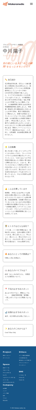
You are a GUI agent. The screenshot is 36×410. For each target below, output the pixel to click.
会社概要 (5, 388)
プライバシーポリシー (24, 362)
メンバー (5, 390)
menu (31, 4)
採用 (4, 395)
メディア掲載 (6, 393)
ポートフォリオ (6, 357)
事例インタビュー (7, 355)
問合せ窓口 (5, 400)
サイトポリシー (22, 365)
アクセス (5, 398)
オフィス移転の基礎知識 (24, 355)
